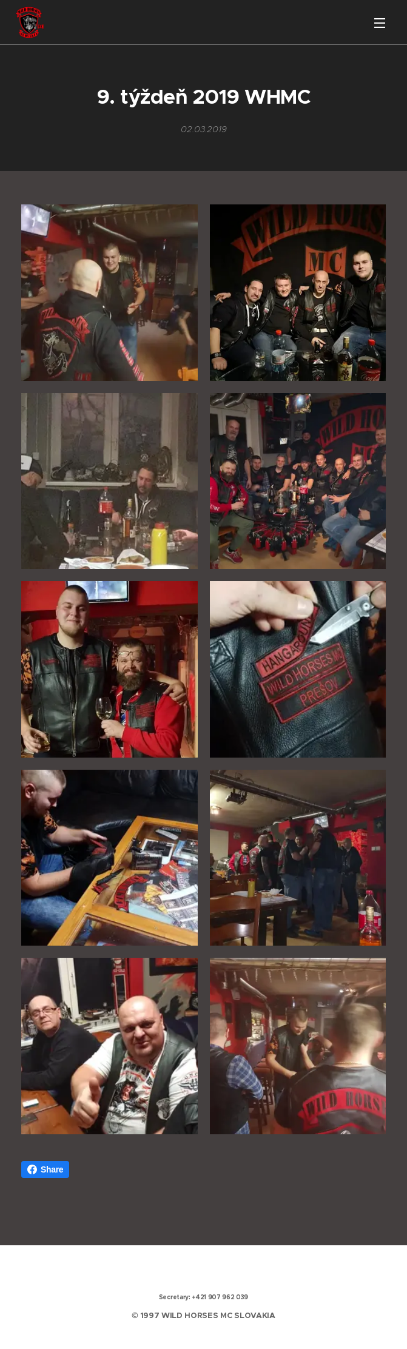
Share (45, 1169)
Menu (379, 23)
